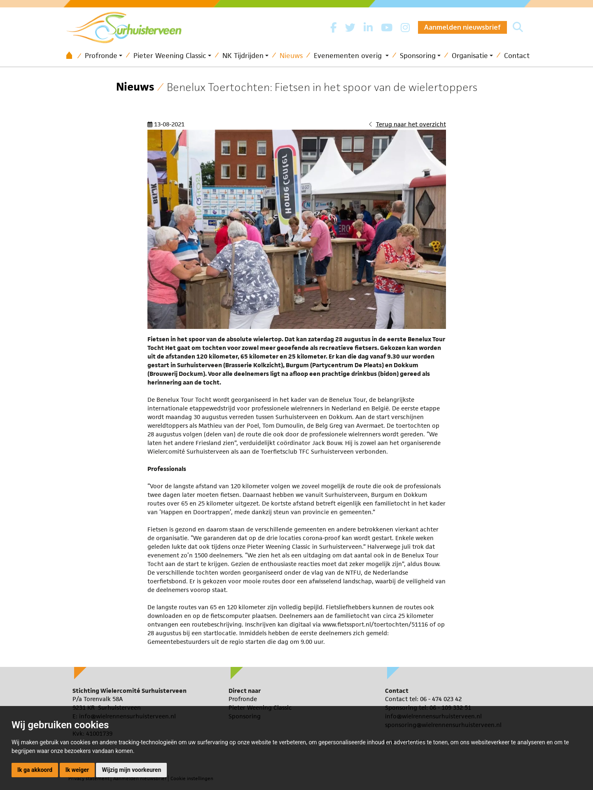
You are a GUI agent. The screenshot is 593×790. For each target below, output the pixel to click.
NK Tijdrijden (243, 55)
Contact (517, 55)
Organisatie (470, 55)
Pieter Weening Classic (169, 55)
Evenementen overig (349, 55)
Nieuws (291, 55)
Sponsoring (418, 55)
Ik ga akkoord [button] (34, 770)
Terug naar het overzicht (411, 124)
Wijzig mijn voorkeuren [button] (131, 770)
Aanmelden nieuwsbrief (462, 27)
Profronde (101, 55)
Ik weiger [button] (77, 770)
